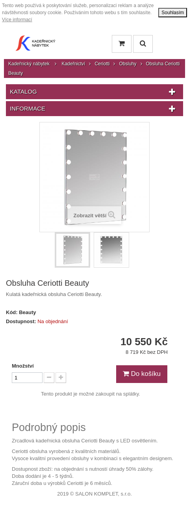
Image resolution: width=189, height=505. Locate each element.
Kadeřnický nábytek (29, 64)
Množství (23, 366)
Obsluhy (127, 64)
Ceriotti (101, 64)
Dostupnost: (21, 321)
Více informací (17, 19)
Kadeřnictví (73, 64)
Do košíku (142, 373)
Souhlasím (172, 12)
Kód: (12, 312)
